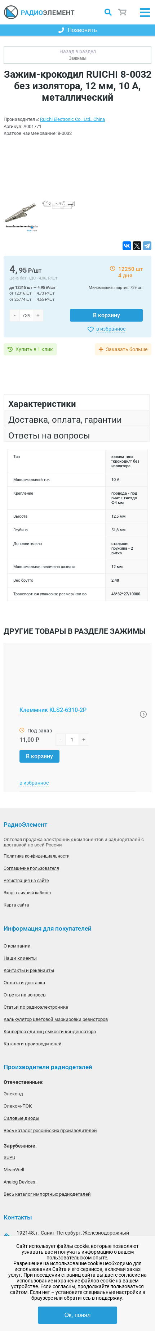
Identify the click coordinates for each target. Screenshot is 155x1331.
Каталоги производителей (33, 1043)
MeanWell (14, 1169)
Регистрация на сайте (26, 880)
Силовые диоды (21, 1118)
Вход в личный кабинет (28, 892)
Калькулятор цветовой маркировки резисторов (56, 1019)
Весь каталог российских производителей (50, 1130)
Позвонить (77, 30)
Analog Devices (19, 1182)
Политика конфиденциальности (37, 856)
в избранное (110, 329)
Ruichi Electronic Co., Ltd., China (72, 119)
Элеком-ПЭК (18, 1106)
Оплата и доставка (24, 982)
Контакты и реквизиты (29, 970)
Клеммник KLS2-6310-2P (53, 710)
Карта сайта (16, 905)
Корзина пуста (123, 12)
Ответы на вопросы (25, 995)
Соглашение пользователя (31, 868)
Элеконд (13, 1093)
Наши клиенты (20, 958)
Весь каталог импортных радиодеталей (47, 1194)
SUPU (9, 1157)
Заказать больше (126, 349)
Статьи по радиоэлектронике (36, 1007)
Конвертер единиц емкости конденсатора (50, 1031)
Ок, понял (78, 1315)
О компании (17, 946)
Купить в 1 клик (34, 349)
